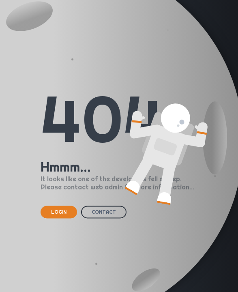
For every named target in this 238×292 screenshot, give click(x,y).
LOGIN (58, 212)
